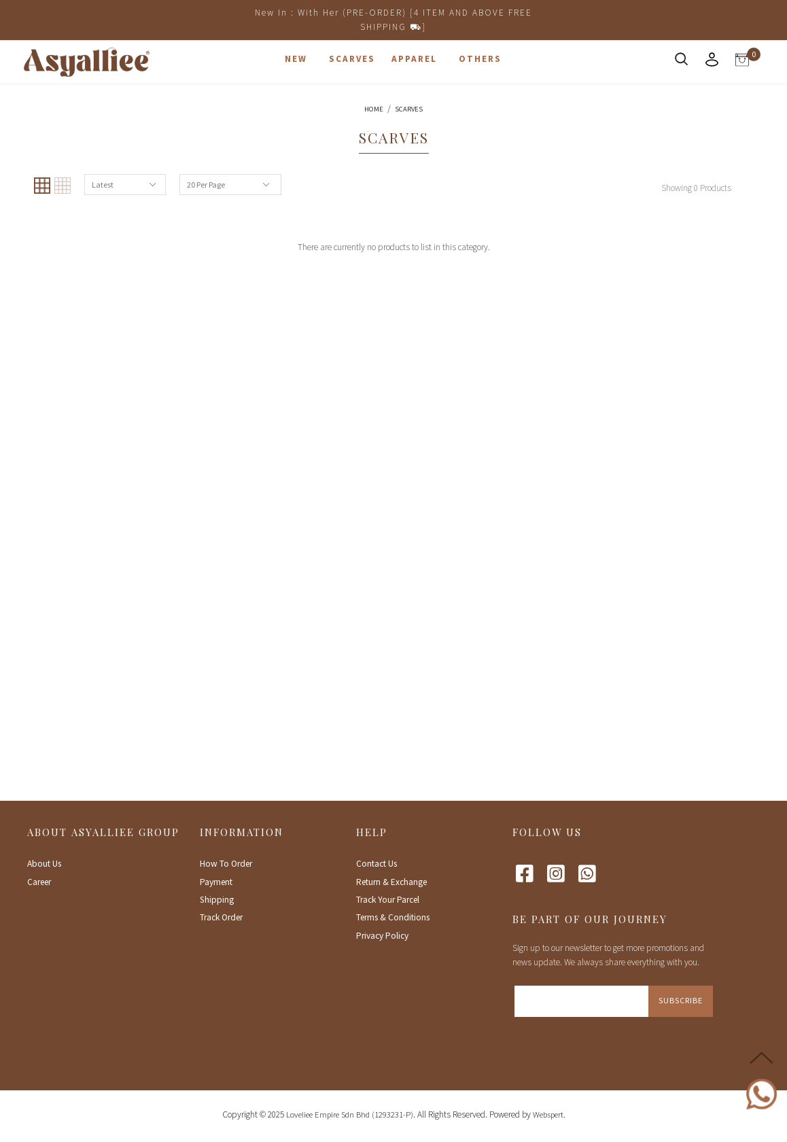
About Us (44, 863)
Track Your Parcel (387, 899)
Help (371, 832)
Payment (216, 882)
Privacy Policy (382, 935)
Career (39, 882)
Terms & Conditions (393, 917)
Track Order (221, 917)
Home (373, 109)
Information (241, 832)
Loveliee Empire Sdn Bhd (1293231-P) (349, 1114)
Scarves (352, 59)
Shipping (217, 899)
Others (480, 59)
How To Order (226, 863)
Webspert (548, 1114)
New (296, 59)
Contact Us (376, 863)
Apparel (414, 59)
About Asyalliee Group (103, 832)
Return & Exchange (391, 882)
